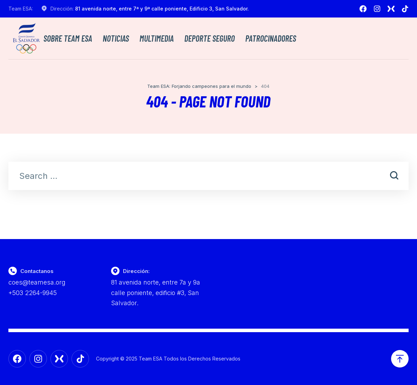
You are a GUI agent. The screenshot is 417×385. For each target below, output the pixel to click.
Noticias (116, 38)
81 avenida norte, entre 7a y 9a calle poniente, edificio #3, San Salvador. (155, 293)
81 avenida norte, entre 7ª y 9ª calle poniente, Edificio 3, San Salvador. (162, 9)
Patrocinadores (270, 38)
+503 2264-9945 (32, 292)
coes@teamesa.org (37, 282)
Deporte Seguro (209, 38)
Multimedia (156, 38)
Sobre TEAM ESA (67, 38)
